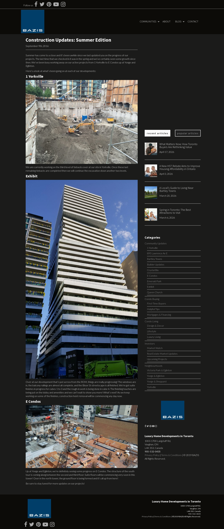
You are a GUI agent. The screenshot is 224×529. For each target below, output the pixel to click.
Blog (178, 21)
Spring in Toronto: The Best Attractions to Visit (175, 211)
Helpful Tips (153, 309)
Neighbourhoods (153, 365)
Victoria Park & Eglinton (159, 370)
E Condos (152, 275)
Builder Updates (155, 264)
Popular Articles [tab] (187, 133)
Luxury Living (154, 336)
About (166, 21)
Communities (148, 21)
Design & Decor (155, 325)
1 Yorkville (152, 247)
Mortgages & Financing (159, 314)
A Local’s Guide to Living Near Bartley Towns (176, 189)
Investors (150, 343)
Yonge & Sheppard (156, 381)
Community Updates (156, 243)
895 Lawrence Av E (157, 253)
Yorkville (151, 386)
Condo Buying (152, 298)
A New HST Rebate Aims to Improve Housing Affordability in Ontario (179, 167)
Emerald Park (154, 281)
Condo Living (151, 321)
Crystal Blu (153, 270)
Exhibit (150, 286)
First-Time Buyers (156, 303)
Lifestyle (151, 331)
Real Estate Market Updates (162, 353)
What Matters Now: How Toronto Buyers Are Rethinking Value (178, 145)
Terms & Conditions (171, 455)
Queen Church (154, 292)
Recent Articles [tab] (157, 133)
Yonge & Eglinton (155, 375)
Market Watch (155, 348)
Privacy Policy (152, 455)
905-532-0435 (153, 451)
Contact (193, 21)
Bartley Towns (154, 258)
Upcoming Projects (157, 359)
